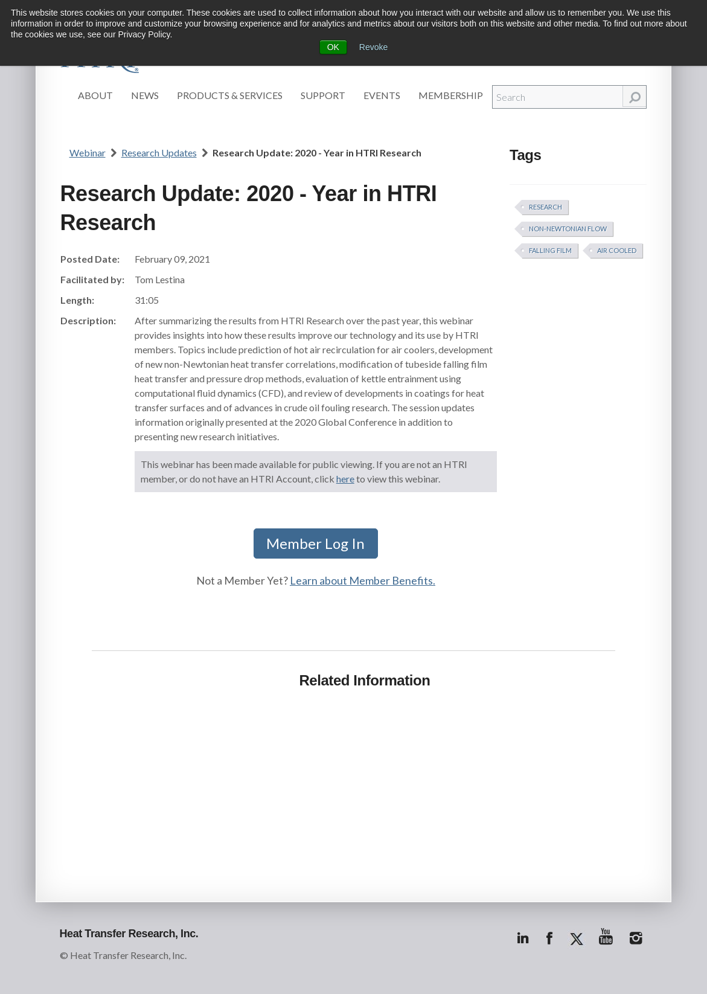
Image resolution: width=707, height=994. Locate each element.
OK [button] (333, 47)
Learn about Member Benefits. (362, 580)
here (345, 478)
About (95, 95)
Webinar (87, 152)
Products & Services (230, 95)
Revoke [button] (373, 47)
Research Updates (159, 152)
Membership (450, 95)
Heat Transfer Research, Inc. (129, 934)
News (145, 95)
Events (381, 95)
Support (323, 95)
